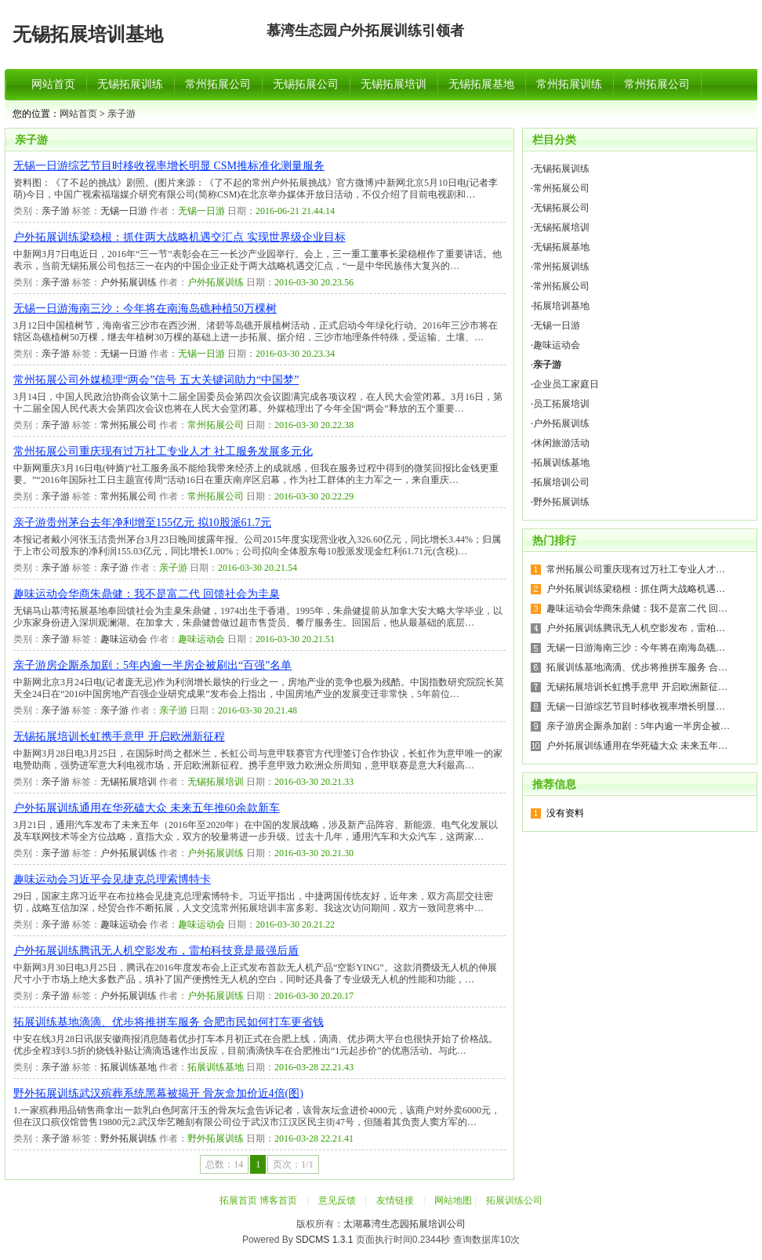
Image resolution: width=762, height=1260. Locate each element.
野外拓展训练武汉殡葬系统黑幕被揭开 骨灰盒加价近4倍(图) (158, 1093)
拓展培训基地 (561, 305)
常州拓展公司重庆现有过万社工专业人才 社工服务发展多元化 (163, 451)
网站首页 (53, 84)
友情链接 (395, 1200)
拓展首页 (238, 1200)
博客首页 (278, 1200)
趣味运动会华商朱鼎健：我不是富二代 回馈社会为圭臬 (146, 594)
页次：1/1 (293, 1164)
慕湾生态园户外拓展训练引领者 (365, 30)
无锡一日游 (123, 210)
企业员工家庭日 (566, 384)
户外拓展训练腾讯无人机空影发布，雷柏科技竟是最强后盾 (156, 951)
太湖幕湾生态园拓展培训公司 (404, 1223)
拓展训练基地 (128, 1067)
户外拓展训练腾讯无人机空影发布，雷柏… (635, 628)
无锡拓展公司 (306, 84)
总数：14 (224, 1164)
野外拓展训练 (128, 1138)
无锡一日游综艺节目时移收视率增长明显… (635, 706)
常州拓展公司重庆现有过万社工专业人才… (635, 569)
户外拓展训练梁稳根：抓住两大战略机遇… (635, 588)
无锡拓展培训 (393, 84)
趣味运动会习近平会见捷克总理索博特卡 (112, 879)
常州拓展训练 (569, 84)
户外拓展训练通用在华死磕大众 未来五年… (637, 745)
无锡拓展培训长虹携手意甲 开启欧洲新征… (637, 686)
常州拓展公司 (218, 84)
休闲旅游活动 (561, 443)
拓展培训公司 (561, 482)
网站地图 (453, 1200)
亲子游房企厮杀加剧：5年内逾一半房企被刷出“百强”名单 (152, 665)
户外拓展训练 (128, 282)
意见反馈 (337, 1200)
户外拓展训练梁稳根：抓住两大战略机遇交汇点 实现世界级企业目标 (179, 237)
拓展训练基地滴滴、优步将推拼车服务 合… (637, 667)
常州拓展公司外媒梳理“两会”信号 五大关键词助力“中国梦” (156, 380)
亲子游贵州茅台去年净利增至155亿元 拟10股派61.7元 (142, 522)
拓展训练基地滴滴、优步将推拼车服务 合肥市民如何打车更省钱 (168, 1022)
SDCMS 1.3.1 (324, 1239)
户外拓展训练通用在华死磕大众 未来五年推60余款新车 (146, 808)
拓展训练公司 (514, 1200)
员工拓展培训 (561, 403)
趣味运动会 (123, 639)
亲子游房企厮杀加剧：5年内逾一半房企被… (638, 726)
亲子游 (121, 113)
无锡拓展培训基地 (88, 34)
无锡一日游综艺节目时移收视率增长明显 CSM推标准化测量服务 (169, 166)
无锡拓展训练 (130, 84)
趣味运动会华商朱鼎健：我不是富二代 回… (637, 608)
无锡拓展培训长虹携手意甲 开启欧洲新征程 (119, 737)
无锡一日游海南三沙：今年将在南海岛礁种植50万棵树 (145, 308)
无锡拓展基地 (481, 84)
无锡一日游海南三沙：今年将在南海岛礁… (635, 647)
